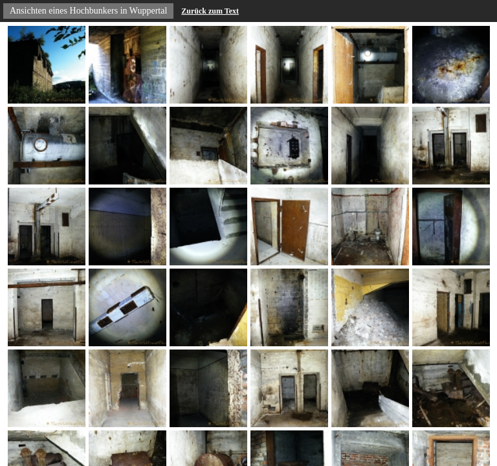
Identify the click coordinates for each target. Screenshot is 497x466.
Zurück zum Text (210, 11)
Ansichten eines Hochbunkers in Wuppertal (88, 11)
